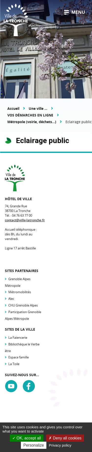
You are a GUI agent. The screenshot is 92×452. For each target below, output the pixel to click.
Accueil (13, 108)
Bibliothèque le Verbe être (22, 347)
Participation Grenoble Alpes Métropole (23, 315)
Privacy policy (60, 445)
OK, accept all (26, 438)
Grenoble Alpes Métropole (17, 282)
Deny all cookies (65, 438)
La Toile (13, 364)
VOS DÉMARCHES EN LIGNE (30, 115)
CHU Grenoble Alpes (23, 305)
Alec (11, 298)
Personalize (33, 445)
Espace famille (18, 357)
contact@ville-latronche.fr (25, 220)
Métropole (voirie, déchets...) (31, 122)
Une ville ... (38, 108)
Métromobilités (19, 292)
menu (74, 12)
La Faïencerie (17, 337)
